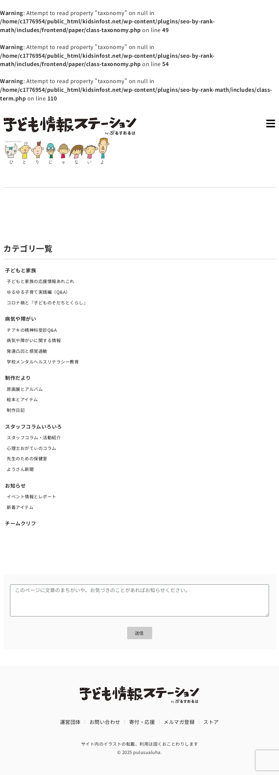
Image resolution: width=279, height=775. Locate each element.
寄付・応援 (142, 721)
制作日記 (16, 410)
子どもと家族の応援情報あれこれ (40, 281)
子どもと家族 (20, 270)
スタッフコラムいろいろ (33, 426)
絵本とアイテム (22, 399)
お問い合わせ (104, 721)
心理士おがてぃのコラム (31, 448)
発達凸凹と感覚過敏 (27, 351)
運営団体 (70, 721)
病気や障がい (20, 318)
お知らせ (15, 485)
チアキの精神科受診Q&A (32, 330)
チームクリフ (20, 523)
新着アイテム (20, 507)
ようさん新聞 (20, 469)
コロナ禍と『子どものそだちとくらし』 (47, 302)
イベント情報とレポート (31, 496)
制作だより (18, 377)
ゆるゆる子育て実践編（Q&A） (38, 292)
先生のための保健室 (27, 458)
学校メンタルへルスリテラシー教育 (43, 361)
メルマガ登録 (179, 721)
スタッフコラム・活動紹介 (34, 437)
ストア (211, 721)
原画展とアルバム (25, 389)
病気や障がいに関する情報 (34, 340)
